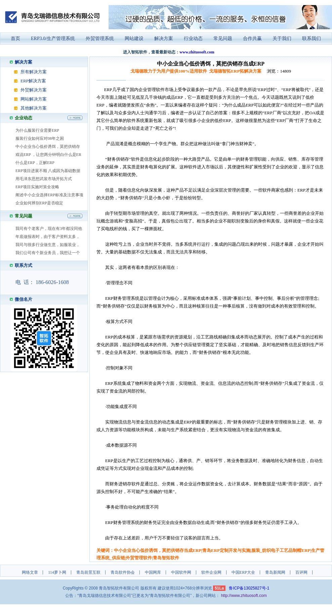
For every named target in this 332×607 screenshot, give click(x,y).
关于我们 (282, 38)
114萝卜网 (57, 572)
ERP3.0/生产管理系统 (53, 38)
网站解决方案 (33, 99)
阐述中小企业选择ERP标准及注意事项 (49, 195)
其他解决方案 (33, 108)
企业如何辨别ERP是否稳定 (39, 203)
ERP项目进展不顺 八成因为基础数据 (47, 170)
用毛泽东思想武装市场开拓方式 (43, 178)
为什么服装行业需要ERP (37, 130)
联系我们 (311, 38)
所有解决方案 (33, 71)
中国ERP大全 (243, 572)
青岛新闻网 (275, 572)
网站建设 (134, 38)
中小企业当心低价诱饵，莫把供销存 (47, 146)
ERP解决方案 (33, 80)
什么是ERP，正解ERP (34, 162)
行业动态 (193, 38)
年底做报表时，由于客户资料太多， (47, 236)
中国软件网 (181, 572)
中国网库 (153, 572)
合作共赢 (252, 38)
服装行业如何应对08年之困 (39, 138)
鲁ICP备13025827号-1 (249, 588)
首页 (15, 38)
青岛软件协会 (123, 572)
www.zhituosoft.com (196, 52)
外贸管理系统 (100, 38)
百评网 (301, 572)
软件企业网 (211, 572)
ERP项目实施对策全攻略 (37, 187)
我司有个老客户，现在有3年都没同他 (48, 228)
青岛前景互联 (88, 572)
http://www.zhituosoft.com (244, 595)
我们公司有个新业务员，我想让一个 (47, 252)
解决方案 (163, 38)
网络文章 (30, 572)
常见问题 (222, 38)
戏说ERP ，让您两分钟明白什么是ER (48, 154)
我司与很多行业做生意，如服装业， (47, 244)
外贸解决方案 (33, 89)
